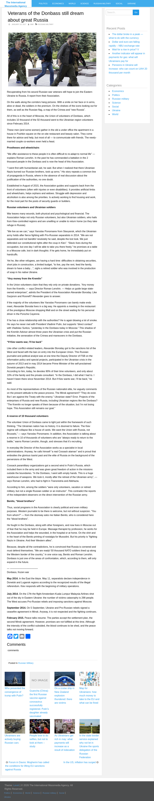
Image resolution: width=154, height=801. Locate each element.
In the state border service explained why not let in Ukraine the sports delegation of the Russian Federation (89, 746)
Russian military (102, 4)
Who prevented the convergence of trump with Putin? (15, 692)
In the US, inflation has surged (79, 762)
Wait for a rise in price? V (125, 49)
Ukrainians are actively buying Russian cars (12, 739)
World (72, 4)
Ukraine (131, 4)
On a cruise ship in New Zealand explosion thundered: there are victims (64, 695)
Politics (43, 4)
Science (84, 4)
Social (119, 4)
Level (16, 785)
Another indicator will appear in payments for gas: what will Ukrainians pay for (127, 57)
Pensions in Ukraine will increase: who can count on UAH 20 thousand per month (128, 69)
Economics (58, 4)
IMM (31, 24)
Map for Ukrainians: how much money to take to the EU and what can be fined (89, 695)
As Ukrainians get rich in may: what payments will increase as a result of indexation (64, 742)
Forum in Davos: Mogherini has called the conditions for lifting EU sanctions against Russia (27, 766)
